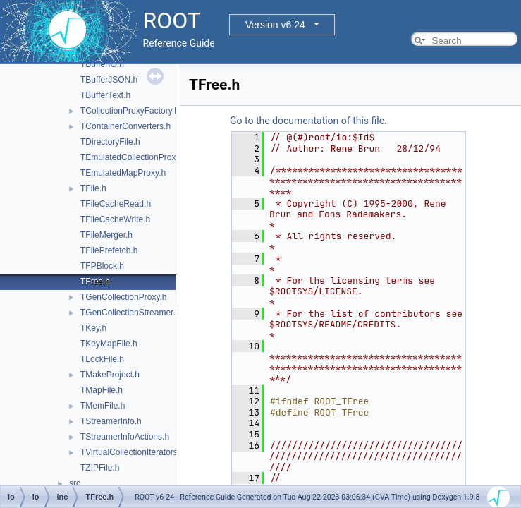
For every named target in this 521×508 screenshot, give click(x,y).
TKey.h (93, 328)
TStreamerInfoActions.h (124, 437)
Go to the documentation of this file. (308, 120)
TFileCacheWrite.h (115, 219)
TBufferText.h (105, 95)
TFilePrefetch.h (108, 250)
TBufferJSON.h (108, 80)
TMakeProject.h (110, 375)
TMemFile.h (102, 406)
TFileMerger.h (106, 235)
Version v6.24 (275, 24)
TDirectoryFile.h (110, 142)
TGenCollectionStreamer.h (130, 313)
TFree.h (95, 281)
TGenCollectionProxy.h (123, 297)
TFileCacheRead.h (115, 204)
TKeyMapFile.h (108, 344)
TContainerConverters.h (125, 126)
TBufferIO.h (102, 64)
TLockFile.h (102, 359)
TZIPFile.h (99, 468)
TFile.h (93, 188)
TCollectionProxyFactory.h (129, 111)
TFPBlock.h (102, 266)
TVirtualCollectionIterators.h (132, 452)
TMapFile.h (101, 390)
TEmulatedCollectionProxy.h (133, 157)
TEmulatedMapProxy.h (123, 173)
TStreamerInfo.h (111, 421)
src (74, 483)
